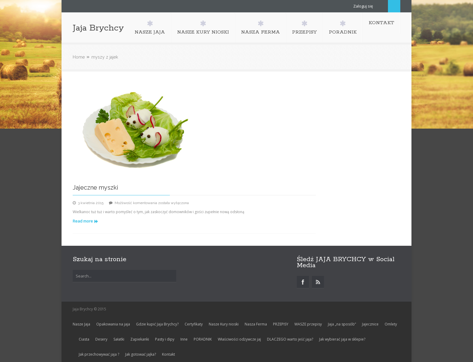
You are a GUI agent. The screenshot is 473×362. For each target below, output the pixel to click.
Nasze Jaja (81, 324)
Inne (184, 339)
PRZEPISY (280, 324)
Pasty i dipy (164, 339)
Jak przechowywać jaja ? (99, 354)
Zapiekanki (139, 339)
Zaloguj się (363, 6)
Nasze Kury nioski (224, 324)
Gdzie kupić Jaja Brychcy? (157, 324)
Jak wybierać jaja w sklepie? (342, 339)
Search (394, 6)
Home (79, 57)
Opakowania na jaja (113, 324)
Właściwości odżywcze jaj (239, 339)
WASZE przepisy (308, 324)
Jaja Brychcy (98, 28)
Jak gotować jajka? (140, 354)
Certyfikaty (194, 324)
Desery (101, 339)
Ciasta (84, 339)
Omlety (391, 324)
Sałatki (118, 339)
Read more (85, 221)
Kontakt (168, 354)
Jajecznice (370, 324)
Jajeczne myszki (95, 187)
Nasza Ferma (256, 324)
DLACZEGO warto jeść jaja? (290, 339)
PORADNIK (203, 339)
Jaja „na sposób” (342, 324)
